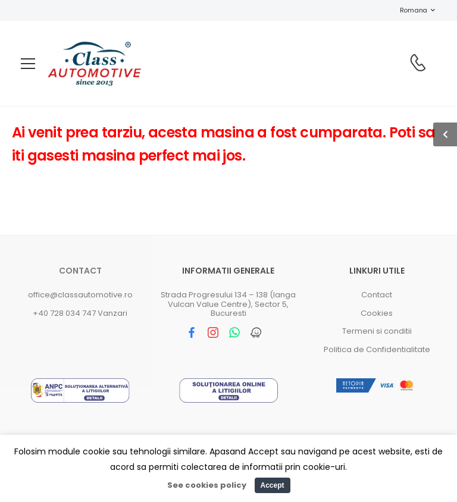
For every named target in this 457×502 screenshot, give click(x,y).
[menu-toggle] (28, 64)
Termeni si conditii (377, 331)
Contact (80, 271)
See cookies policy (206, 485)
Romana (407, 10)
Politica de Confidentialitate (377, 349)
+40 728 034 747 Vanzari (80, 313)
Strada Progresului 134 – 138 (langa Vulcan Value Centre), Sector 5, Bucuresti (228, 304)
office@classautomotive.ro (80, 294)
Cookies (377, 313)
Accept (272, 485)
